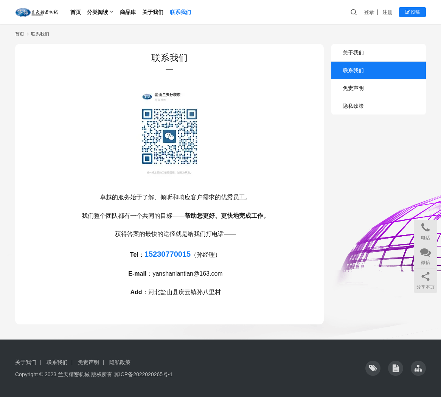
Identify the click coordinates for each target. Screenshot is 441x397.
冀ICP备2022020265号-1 (143, 374)
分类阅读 (97, 12)
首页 (75, 12)
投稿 (412, 12)
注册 (387, 12)
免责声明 (353, 88)
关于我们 (152, 12)
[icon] (372, 368)
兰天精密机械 (74, 374)
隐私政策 (353, 106)
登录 (369, 12)
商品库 (128, 12)
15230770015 (167, 254)
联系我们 (180, 12)
